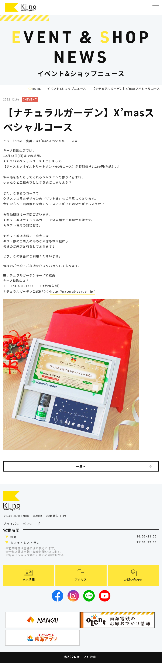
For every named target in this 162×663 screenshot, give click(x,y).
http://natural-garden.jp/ (72, 291)
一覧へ (114, 466)
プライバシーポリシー (22, 524)
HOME (34, 89)
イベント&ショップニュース (66, 89)
